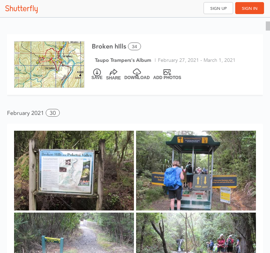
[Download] (137, 74)
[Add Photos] (167, 74)
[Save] (97, 74)
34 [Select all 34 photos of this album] (134, 46)
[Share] (113, 74)
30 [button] (53, 113)
